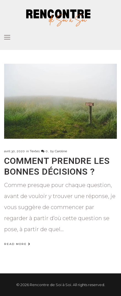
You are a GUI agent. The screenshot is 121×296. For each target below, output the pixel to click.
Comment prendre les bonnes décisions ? (57, 166)
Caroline (61, 151)
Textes (35, 151)
